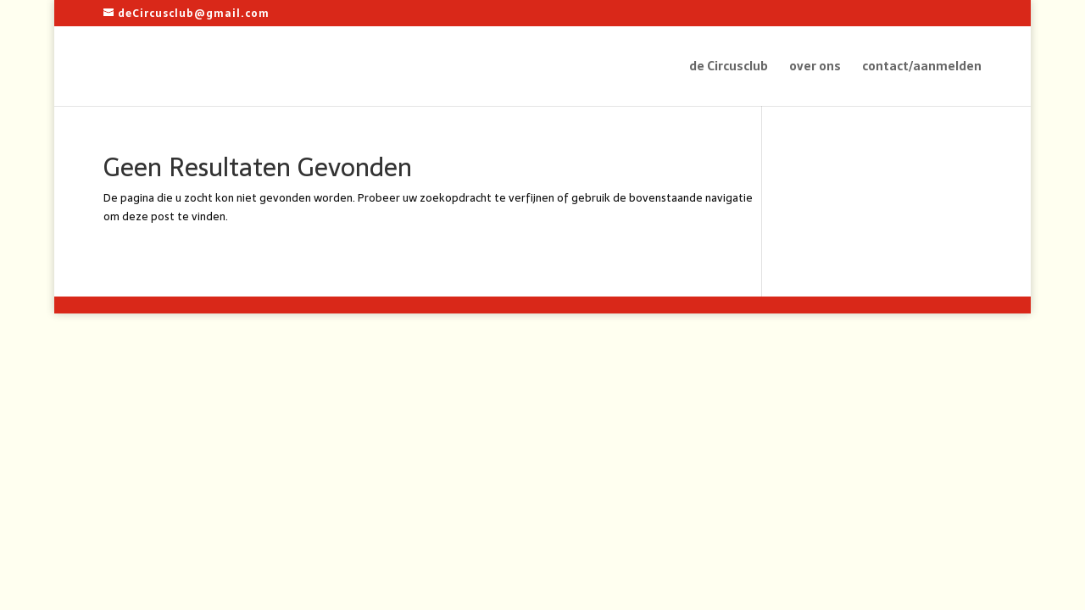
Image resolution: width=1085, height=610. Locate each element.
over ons (815, 67)
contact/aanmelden (922, 67)
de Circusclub (728, 67)
